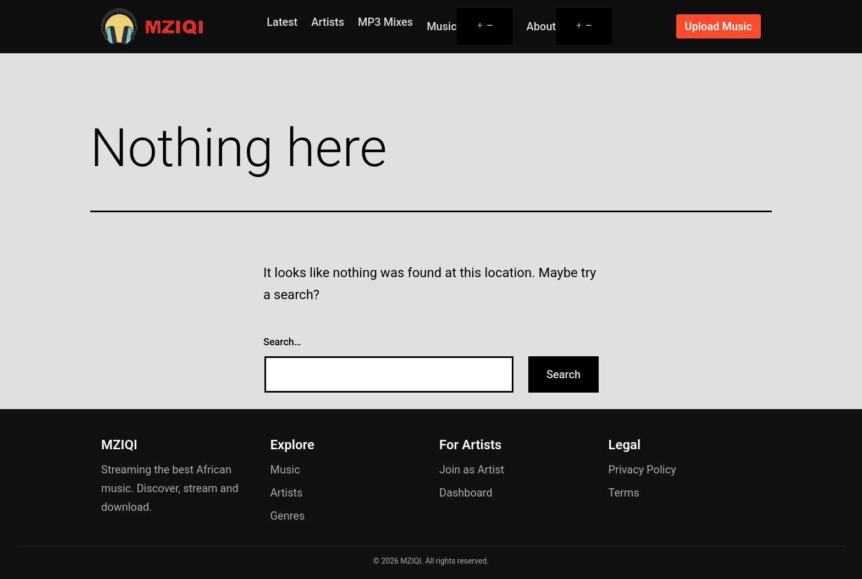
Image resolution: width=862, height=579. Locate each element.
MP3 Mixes (385, 22)
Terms (624, 492)
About (541, 26)
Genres (287, 515)
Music (441, 26)
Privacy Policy (642, 469)
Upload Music (718, 26)
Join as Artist (471, 469)
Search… (282, 342)
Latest (282, 22)
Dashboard (466, 492)
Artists (327, 22)
